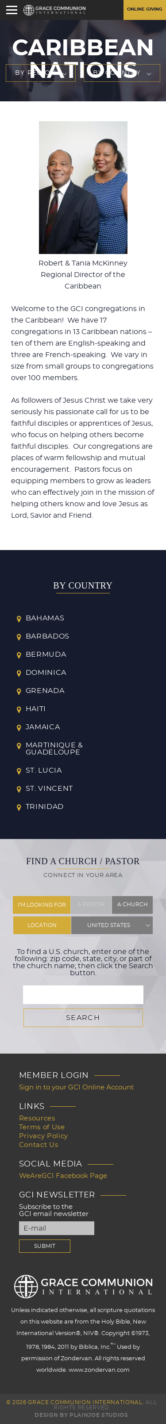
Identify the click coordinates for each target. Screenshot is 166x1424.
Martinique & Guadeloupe (54, 749)
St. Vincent (49, 788)
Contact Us (38, 1145)
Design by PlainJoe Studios (81, 1415)
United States (108, 925)
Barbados (47, 636)
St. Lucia (44, 770)
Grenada (45, 690)
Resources (37, 1118)
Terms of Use (42, 1127)
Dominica (46, 672)
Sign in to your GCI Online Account (76, 1087)
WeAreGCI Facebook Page (63, 1176)
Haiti (36, 708)
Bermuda (46, 654)
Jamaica (43, 727)
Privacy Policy (43, 1136)
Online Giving (144, 9)
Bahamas (45, 618)
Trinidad (45, 806)
